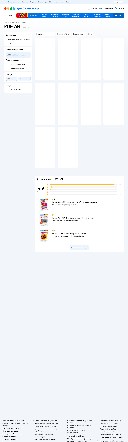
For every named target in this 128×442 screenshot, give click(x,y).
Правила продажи (43, 309)
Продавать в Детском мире (45, 304)
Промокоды (41, 312)
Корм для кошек (107, 304)
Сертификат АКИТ (43, 323)
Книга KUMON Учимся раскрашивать (69, 249)
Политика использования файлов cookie (45, 319)
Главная (6, 22)
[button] (10, 15)
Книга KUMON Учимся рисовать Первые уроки (73, 233)
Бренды (14, 22)
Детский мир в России (11, 343)
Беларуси (30, 343)
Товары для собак (107, 307)
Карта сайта (41, 327)
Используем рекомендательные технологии (18, 341)
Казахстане (22, 343)
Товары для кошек (107, 302)
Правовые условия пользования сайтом (30, 338)
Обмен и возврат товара (45, 307)
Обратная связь (42, 325)
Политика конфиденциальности (44, 315)
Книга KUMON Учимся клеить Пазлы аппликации (74, 218)
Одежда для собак (107, 312)
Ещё (68, 2)
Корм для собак (107, 309)
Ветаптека (105, 314)
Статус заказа (118, 2)
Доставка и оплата (43, 302)
